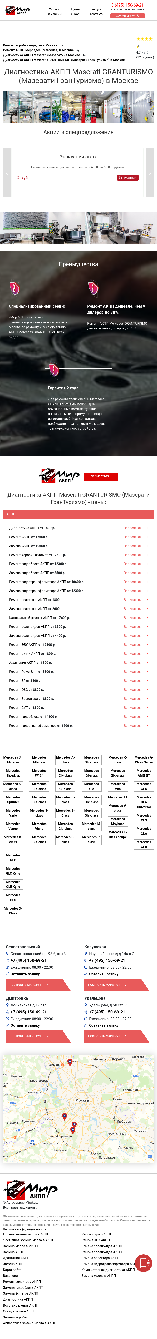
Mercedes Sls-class (13, 773)
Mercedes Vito (117, 786)
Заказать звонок (125, 16)
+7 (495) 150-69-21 (29, 960)
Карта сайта (12, 1270)
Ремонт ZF (17, 681)
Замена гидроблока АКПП (29, 573)
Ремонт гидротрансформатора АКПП (37, 582)
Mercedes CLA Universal (144, 802)
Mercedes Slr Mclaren (13, 759)
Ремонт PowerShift (23, 672)
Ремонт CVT (18, 708)
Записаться (128, 177)
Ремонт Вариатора (23, 699)
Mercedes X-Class (13, 910)
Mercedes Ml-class (39, 759)
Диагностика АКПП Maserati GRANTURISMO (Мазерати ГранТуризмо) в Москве (64, 60)
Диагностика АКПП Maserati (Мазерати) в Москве (41, 55)
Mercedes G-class (65, 839)
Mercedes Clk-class (65, 773)
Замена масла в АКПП (99, 1276)
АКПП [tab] (11, 514)
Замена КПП (12, 1264)
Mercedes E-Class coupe (118, 834)
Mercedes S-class (39, 813)
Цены (75, 9)
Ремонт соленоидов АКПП (29, 627)
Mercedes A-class (65, 759)
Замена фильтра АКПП (20, 1293)
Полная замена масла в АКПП (26, 1234)
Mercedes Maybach (117, 821)
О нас (75, 14)
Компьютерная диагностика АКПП (108, 1270)
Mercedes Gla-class (39, 799)
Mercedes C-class (65, 799)
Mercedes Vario (13, 813)
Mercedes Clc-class (39, 786)
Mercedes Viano (39, 826)
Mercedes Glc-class (91, 759)
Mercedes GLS (13, 897)
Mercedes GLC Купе (13, 871)
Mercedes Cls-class (65, 826)
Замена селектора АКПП (28, 609)
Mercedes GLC (13, 857)
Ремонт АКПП (19, 537)
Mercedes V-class (117, 808)
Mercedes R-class (91, 839)
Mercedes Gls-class (91, 813)
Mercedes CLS (144, 817)
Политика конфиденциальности (24, 1229)
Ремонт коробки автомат (28, 555)
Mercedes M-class (91, 826)
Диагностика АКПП (24, 528)
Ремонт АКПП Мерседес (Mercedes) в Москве (38, 50)
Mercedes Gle (91, 786)
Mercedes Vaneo (13, 826)
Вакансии (54, 14)
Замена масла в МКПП (20, 1246)
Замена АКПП (19, 546)
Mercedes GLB (144, 844)
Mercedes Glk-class (91, 799)
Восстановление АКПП (20, 1305)
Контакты (96, 14)
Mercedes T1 (117, 797)
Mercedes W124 (39, 773)
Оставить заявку (25, 974)
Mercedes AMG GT (144, 773)
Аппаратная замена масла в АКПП (29, 1323)
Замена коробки (15, 1317)
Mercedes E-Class (65, 813)
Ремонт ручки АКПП (24, 654)
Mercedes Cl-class (65, 786)
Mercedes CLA (144, 786)
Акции (96, 9)
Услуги (54, 9)
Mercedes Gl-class (91, 773)
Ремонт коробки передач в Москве (30, 45)
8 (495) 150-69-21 (127, 5)
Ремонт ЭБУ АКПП (23, 645)
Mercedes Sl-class (13, 786)
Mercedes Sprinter (13, 799)
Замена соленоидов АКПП (29, 636)
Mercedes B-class (13, 839)
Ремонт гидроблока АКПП (29, 564)
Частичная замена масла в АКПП (28, 1240)
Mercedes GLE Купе (13, 884)
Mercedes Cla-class (39, 839)
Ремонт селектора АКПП (28, 600)
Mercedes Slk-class (117, 773)
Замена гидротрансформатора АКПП (37, 591)
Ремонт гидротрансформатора (32, 726)
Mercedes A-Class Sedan (144, 759)
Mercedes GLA (144, 831)
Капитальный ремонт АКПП (30, 618)
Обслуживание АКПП (19, 1311)
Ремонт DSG (18, 690)
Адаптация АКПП (22, 663)
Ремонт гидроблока (24, 717)
